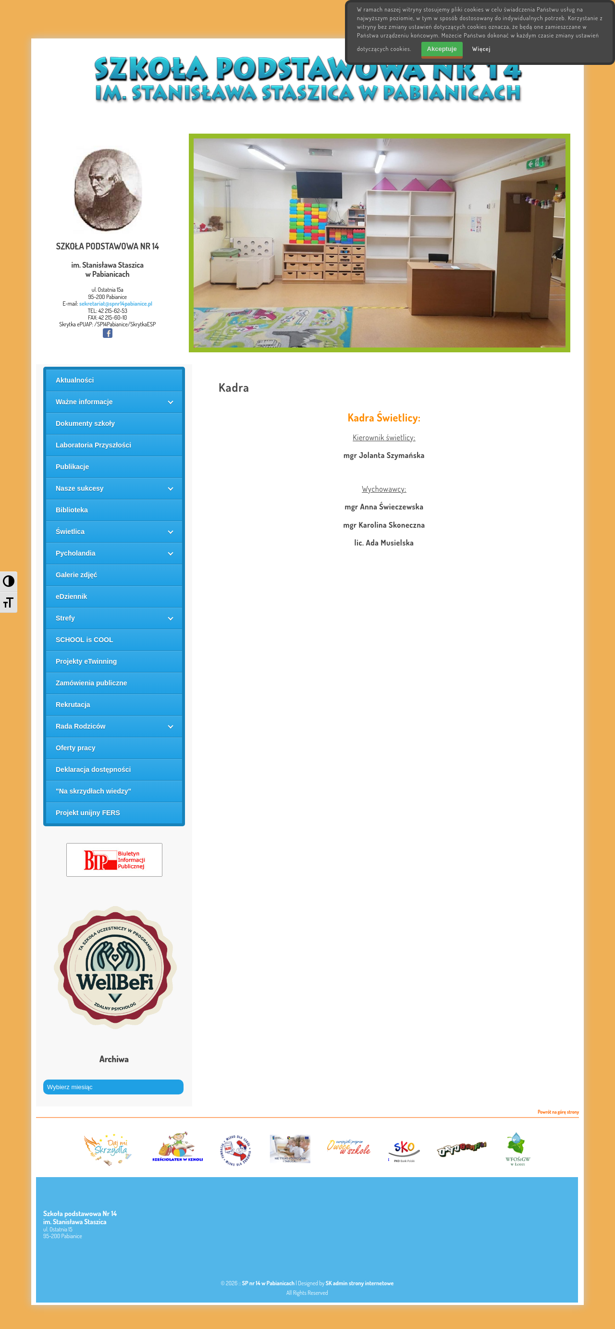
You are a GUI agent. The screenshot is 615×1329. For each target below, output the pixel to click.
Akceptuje (442, 48)
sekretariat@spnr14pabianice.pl (115, 303)
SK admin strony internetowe (360, 1283)
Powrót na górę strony (558, 1112)
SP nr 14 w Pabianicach (268, 1283)
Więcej (481, 48)
